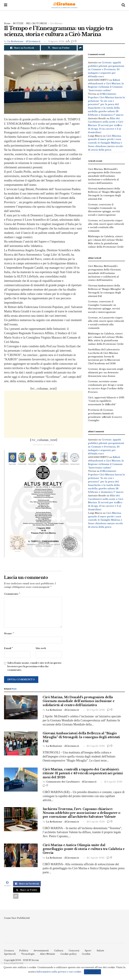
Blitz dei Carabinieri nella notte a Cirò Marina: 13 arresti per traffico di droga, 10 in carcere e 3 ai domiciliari (105, 125)
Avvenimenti (41, 951)
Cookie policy (68, 955)
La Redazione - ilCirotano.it (24, 41)
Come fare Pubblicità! (17, 919)
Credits (86, 955)
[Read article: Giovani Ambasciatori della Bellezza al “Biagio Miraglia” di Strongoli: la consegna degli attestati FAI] (21, 745)
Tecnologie (28, 955)
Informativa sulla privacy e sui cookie (58, 971)
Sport (88, 951)
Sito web (41, 649)
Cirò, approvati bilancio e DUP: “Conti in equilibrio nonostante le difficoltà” (106, 401)
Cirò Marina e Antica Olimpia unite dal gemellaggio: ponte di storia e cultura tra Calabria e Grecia (84, 850)
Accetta (92, 971)
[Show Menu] (5, 5)
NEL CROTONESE (36, 23)
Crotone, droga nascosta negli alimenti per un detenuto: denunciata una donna (105, 372)
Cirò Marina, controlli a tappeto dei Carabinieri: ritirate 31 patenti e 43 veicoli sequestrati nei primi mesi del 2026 (83, 774)
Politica (23, 951)
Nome (9, 634)
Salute (100, 951)
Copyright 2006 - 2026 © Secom (21, 961)
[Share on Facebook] (22, 48)
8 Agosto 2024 (56, 41)
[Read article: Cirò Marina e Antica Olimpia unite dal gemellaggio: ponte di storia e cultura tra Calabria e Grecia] (21, 857)
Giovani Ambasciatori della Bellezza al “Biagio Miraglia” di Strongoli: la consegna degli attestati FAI (81, 738)
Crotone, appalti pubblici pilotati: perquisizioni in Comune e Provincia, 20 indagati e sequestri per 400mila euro (106, 69)
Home (7, 23)
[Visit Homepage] (64, 5)
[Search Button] (123, 5)
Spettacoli (10, 955)
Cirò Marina (56, 23)
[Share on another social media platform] (80, 48)
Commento (12, 594)
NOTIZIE (18, 23)
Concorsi (74, 951)
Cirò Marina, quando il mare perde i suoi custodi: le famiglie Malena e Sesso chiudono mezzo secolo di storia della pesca (105, 142)
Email (8, 649)
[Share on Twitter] (59, 48)
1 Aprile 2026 (95, 859)
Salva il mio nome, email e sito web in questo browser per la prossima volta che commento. (34, 668)
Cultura (58, 951)
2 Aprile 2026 (113, 783)
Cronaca (9, 951)
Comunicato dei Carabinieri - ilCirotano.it (71, 783)
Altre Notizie (47, 955)
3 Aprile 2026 (96, 711)
